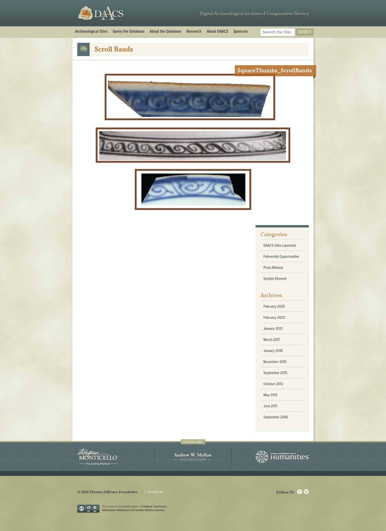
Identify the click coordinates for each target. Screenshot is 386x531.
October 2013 (273, 384)
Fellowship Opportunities (281, 256)
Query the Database (129, 31)
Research (194, 31)
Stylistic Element (274, 278)
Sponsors (240, 31)
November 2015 (275, 361)
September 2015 (275, 373)
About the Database (165, 31)
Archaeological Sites (91, 31)
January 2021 (273, 328)
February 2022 (274, 317)
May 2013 (270, 395)
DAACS (101, 13)
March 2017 (271, 339)
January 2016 (273, 350)
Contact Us (155, 492)
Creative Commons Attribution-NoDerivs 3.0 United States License (134, 508)
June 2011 (270, 406)
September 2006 (275, 417)
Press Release (273, 267)
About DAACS (217, 31)
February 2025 (274, 306)
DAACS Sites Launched (279, 245)
